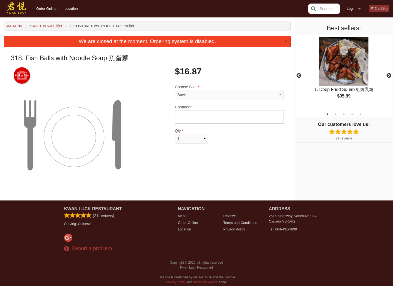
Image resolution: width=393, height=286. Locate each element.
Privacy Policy (234, 229)
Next (389, 75)
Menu (182, 216)
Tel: (283, 229)
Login (351, 9)
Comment (229, 114)
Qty (191, 136)
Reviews (229, 216)
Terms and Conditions (240, 223)
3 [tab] (344, 114)
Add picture (22, 75)
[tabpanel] (343, 72)
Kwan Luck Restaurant (93, 208)
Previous (299, 75)
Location (71, 9)
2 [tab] (335, 114)
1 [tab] (327, 114)
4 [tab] (352, 114)
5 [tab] (360, 114)
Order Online (46, 9)
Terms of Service (205, 282)
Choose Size (229, 92)
